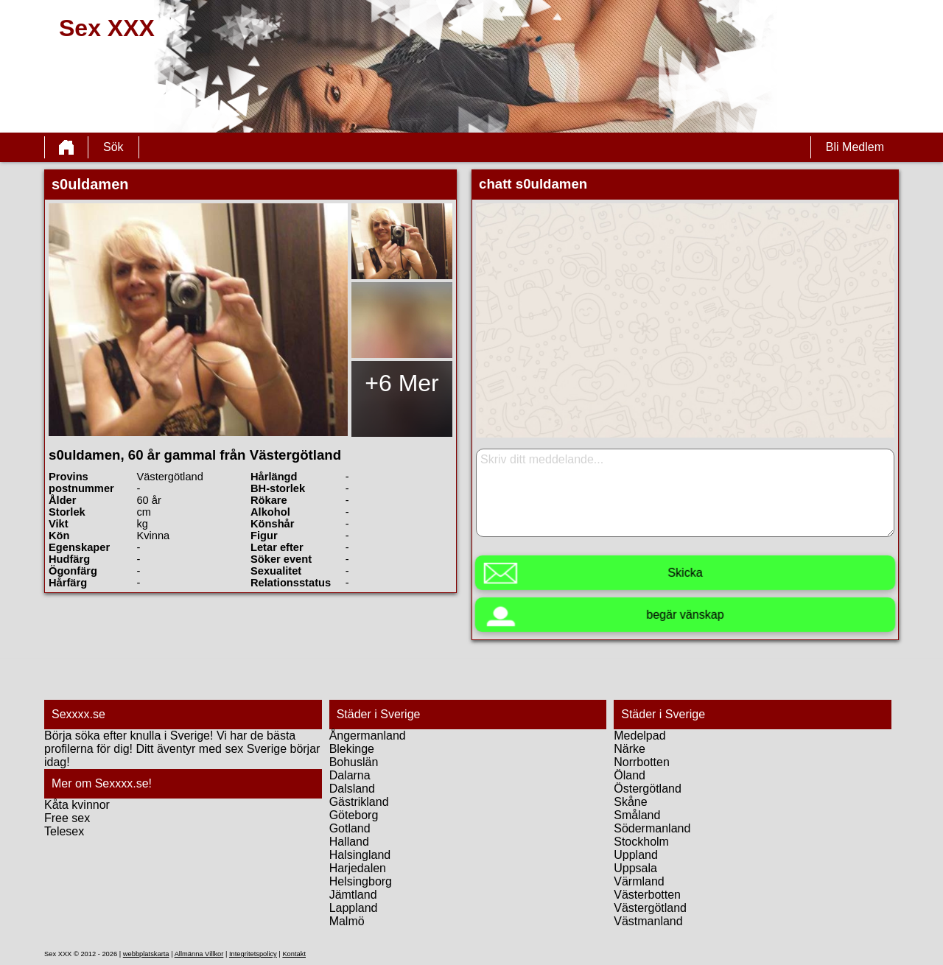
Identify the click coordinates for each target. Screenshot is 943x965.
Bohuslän (354, 762)
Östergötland (647, 788)
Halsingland (360, 855)
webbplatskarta (146, 954)
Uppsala (635, 868)
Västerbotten (647, 894)
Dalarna (350, 775)
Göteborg (354, 815)
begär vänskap (684, 614)
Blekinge (351, 749)
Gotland (350, 828)
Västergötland (650, 908)
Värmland (639, 881)
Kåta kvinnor (77, 805)
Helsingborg (360, 881)
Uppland (636, 855)
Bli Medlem (855, 147)
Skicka (684, 572)
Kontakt (294, 954)
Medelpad (639, 735)
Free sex (67, 818)
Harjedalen (357, 868)
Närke (629, 749)
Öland (629, 775)
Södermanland (652, 828)
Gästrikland (359, 802)
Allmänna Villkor (199, 954)
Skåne (630, 802)
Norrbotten (642, 762)
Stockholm (641, 841)
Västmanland (648, 921)
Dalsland (352, 788)
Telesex (64, 831)
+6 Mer (401, 383)
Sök (113, 147)
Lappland (353, 908)
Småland (637, 815)
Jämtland (353, 894)
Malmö (347, 921)
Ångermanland (367, 735)
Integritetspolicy (253, 954)
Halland (349, 841)
